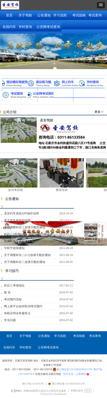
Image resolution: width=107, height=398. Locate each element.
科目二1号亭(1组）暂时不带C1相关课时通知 (30, 234)
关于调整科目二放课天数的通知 (24, 262)
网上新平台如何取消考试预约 (23, 306)
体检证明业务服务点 (17, 313)
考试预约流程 (13, 299)
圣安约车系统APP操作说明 (21, 213)
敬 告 (7, 292)
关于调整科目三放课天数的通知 (24, 227)
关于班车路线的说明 (17, 220)
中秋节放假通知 (14, 248)
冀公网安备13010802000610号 (74, 369)
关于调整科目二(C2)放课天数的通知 (27, 255)
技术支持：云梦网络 (76, 374)
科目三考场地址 (14, 285)
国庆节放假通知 (14, 241)
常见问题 (10, 320)
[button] (101, 5)
